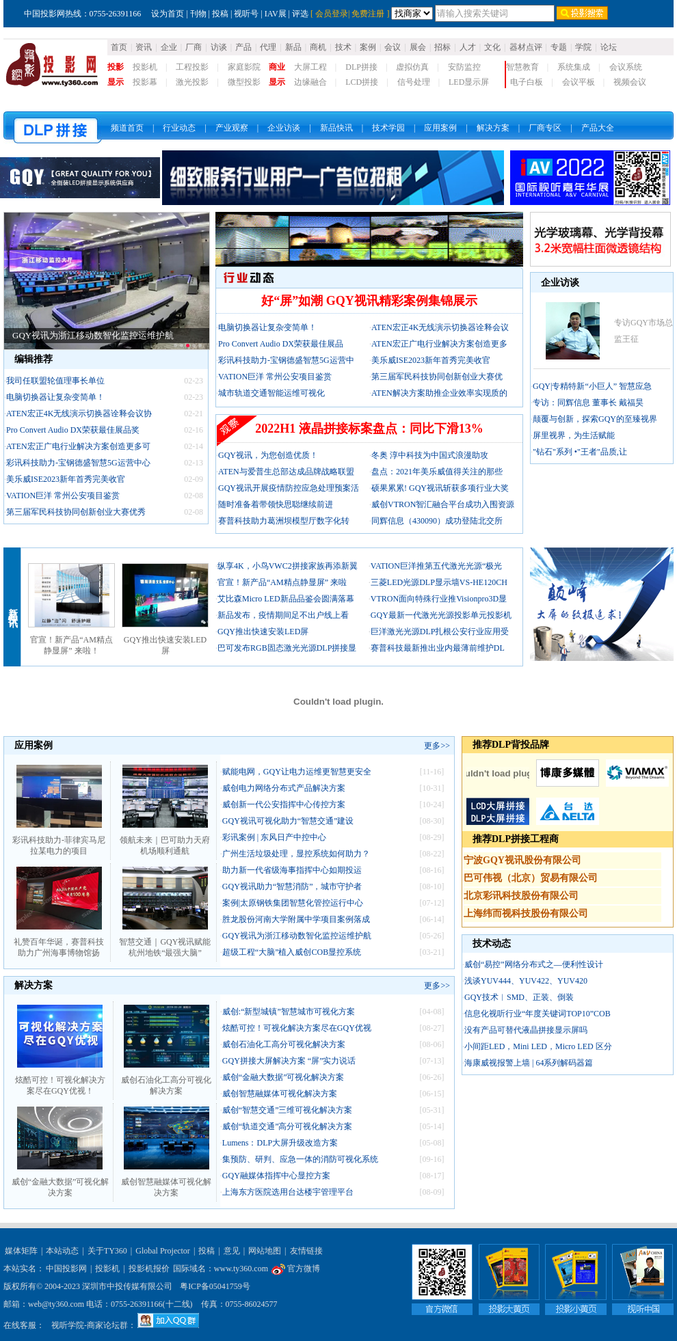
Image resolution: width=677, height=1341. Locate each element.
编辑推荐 (33, 359)
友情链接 (306, 1251)
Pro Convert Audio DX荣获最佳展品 (280, 344)
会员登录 (331, 13)
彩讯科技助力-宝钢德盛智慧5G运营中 (286, 360)
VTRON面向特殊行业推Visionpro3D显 (439, 599)
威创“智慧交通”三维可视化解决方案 (287, 1110)
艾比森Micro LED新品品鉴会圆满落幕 (285, 599)
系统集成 (573, 67)
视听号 (246, 13)
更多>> (437, 745)
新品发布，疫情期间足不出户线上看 (283, 615)
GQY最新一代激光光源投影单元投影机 (441, 615)
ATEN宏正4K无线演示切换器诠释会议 (440, 327)
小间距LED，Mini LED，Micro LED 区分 (538, 1046)
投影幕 (145, 82)
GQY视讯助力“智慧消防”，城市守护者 (292, 886)
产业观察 (231, 128)
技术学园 (388, 128)
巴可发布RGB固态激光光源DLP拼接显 (286, 648)
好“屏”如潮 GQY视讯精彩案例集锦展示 (369, 301)
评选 (300, 13)
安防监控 (464, 67)
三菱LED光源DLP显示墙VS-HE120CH (439, 582)
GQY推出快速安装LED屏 (262, 631)
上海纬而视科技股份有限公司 (526, 913)
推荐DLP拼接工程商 (516, 839)
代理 (268, 47)
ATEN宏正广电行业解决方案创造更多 (439, 344)
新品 (293, 47)
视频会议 (629, 82)
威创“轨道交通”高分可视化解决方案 (287, 1126)
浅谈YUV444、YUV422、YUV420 (525, 981)
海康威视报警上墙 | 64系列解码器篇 (528, 1063)
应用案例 (440, 128)
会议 (392, 47)
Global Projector (162, 1251)
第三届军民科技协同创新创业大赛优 (437, 376)
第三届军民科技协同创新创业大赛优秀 (76, 512)
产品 (243, 47)
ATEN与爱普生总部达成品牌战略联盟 (286, 471)
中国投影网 (66, 1268)
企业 (169, 47)
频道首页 (127, 128)
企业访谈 (283, 128)
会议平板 (578, 82)
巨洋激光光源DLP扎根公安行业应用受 (440, 631)
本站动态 (62, 1251)
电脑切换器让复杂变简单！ (55, 397)
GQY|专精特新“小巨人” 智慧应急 (592, 386)
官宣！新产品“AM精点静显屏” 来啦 (282, 582)
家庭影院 (244, 67)
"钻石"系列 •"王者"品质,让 (580, 452)
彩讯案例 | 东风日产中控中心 (274, 837)
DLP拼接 (361, 67)
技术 (343, 47)
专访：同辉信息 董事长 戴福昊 (588, 402)
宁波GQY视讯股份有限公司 (522, 860)
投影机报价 (149, 1268)
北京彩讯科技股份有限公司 (521, 896)
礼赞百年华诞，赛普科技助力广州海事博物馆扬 (59, 943)
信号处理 (413, 82)
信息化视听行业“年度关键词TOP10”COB (537, 1013)
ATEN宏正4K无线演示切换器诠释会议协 (79, 413)
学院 (583, 47)
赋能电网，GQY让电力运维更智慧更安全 (296, 771)
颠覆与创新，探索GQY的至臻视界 (595, 419)
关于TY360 (107, 1251)
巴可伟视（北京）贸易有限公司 (531, 878)
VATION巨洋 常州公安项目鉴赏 (63, 495)
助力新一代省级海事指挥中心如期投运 (292, 870)
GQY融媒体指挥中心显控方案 (276, 1175)
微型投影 (244, 82)
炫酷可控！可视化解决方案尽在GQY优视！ (60, 1081)
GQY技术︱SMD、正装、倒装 (519, 997)
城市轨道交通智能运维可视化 (271, 393)
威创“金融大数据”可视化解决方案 (60, 1183)
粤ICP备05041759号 (215, 1286)
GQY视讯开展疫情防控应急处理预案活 (288, 488)
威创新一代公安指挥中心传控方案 (283, 804)
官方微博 (295, 1268)
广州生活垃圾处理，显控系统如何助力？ (296, 853)
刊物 (198, 13)
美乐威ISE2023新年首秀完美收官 (65, 479)
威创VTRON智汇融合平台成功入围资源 (442, 504)
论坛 (608, 47)
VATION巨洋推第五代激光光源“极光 (436, 566)
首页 (119, 47)
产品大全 (597, 128)
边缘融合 (310, 82)
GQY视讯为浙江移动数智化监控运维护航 (93, 335)
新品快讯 (336, 128)
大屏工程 (310, 67)
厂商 (193, 47)
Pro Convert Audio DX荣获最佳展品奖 (73, 430)
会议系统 (625, 67)
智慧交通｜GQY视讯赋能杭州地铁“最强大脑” (165, 943)
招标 (442, 47)
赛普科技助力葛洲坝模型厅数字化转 (283, 521)
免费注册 (367, 13)
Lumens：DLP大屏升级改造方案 (280, 1143)
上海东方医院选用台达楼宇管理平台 (288, 1192)
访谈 (219, 47)
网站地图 (264, 1251)
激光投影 (192, 82)
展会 (418, 47)
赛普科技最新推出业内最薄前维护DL (438, 648)
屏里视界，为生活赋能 (574, 435)
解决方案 (493, 128)
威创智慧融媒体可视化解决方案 (166, 1183)
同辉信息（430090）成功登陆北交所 (437, 521)
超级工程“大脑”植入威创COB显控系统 (291, 952)
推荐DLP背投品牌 (511, 745)
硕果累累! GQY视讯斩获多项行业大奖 (440, 488)
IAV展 (276, 13)
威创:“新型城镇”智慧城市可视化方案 (288, 1011)
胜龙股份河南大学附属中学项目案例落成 (296, 919)
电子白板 (526, 82)
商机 (318, 47)
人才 (468, 47)
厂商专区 (545, 128)
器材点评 (525, 47)
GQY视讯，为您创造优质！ (268, 455)
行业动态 (179, 128)
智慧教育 (522, 67)
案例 (368, 47)
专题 (558, 47)
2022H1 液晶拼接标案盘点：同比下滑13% (369, 428)
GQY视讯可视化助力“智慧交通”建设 (288, 821)
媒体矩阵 (21, 1251)
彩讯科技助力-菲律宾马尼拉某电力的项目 (58, 841)
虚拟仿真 (412, 67)
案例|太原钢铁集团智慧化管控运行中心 (292, 903)
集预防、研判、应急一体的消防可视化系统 (300, 1159)
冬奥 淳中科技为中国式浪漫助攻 (429, 455)
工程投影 (192, 67)
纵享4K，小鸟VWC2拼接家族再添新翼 (287, 566)
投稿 (220, 13)
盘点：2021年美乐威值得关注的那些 (437, 471)
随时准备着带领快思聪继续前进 (275, 504)
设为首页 (167, 13)
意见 (232, 1251)
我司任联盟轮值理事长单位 (55, 380)
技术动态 (492, 943)
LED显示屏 (469, 82)
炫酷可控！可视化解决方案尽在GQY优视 (296, 1028)
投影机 (145, 67)
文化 (492, 47)
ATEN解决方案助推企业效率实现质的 (439, 393)
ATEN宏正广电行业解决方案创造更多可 (78, 446)
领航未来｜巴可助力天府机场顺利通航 (165, 841)
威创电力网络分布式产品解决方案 (283, 788)
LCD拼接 (361, 82)
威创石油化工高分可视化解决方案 (166, 1081)
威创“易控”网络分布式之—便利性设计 (533, 964)
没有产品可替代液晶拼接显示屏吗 (525, 1030)
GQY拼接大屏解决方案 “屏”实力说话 (289, 1061)
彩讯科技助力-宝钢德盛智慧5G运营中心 (78, 463)
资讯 (143, 47)
